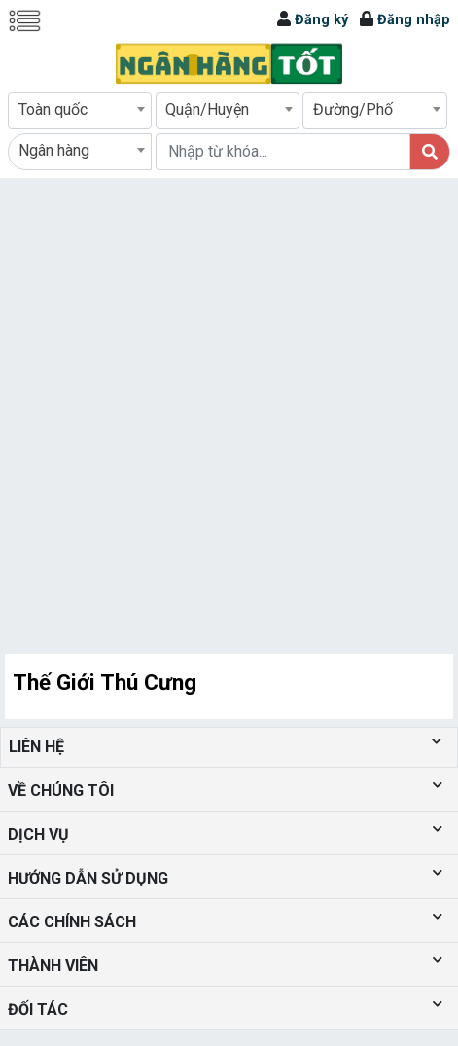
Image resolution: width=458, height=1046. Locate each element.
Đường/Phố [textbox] (353, 109)
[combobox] (80, 110)
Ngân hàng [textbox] (53, 150)
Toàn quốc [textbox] (53, 109)
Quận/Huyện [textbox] (207, 109)
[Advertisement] (224, 412)
